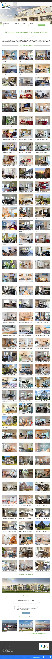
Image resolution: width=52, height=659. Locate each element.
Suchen (41, 25)
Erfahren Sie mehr (36, 657)
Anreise (16, 23)
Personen (32, 23)
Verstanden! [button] (47, 657)
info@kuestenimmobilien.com (8, 651)
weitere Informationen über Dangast (38, 633)
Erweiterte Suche (41, 26)
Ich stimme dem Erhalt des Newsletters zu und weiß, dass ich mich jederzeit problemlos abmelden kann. (26, 609)
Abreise (24, 23)
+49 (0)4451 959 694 (7, 650)
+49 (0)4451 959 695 (7, 649)
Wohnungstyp (5, 23)
